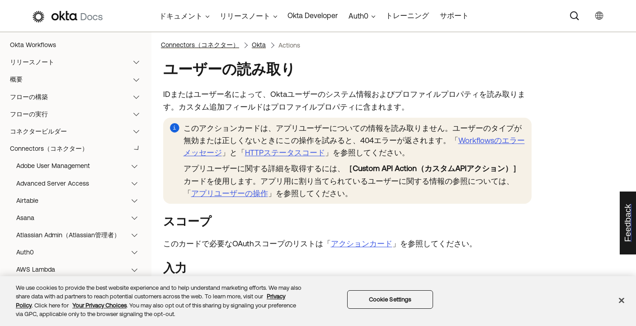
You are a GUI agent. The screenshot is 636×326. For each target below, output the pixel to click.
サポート (454, 15)
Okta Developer (312, 15)
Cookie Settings (390, 299)
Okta (259, 44)
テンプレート (79, 183)
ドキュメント (181, 16)
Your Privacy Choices (99, 305)
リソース (79, 252)
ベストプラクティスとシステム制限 (79, 235)
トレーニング (407, 15)
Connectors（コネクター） (79, 148)
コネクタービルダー (79, 131)
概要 (79, 79)
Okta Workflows (33, 44)
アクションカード (361, 243)
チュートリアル (79, 200)
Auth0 (358, 16)
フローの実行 (79, 114)
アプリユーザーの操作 (229, 193)
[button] (138, 62)
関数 (79, 165)
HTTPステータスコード (285, 152)
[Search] (574, 16)
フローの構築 (79, 96)
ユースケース (79, 217)
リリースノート (79, 62)
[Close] (621, 300)
